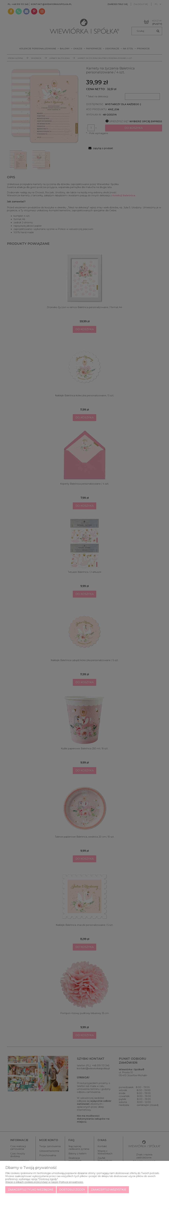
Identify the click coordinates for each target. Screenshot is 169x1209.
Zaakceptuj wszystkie (108, 1189)
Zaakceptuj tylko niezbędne (30, 1189)
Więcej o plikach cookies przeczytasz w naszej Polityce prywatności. (44, 1182)
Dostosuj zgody (72, 1189)
